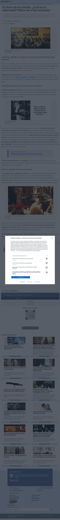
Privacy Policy (37, 281)
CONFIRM (20, 277)
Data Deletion (22, 281)
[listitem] (30, 255)
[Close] (52, 238)
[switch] (46, 258)
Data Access (29, 281)
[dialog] (30, 260)
